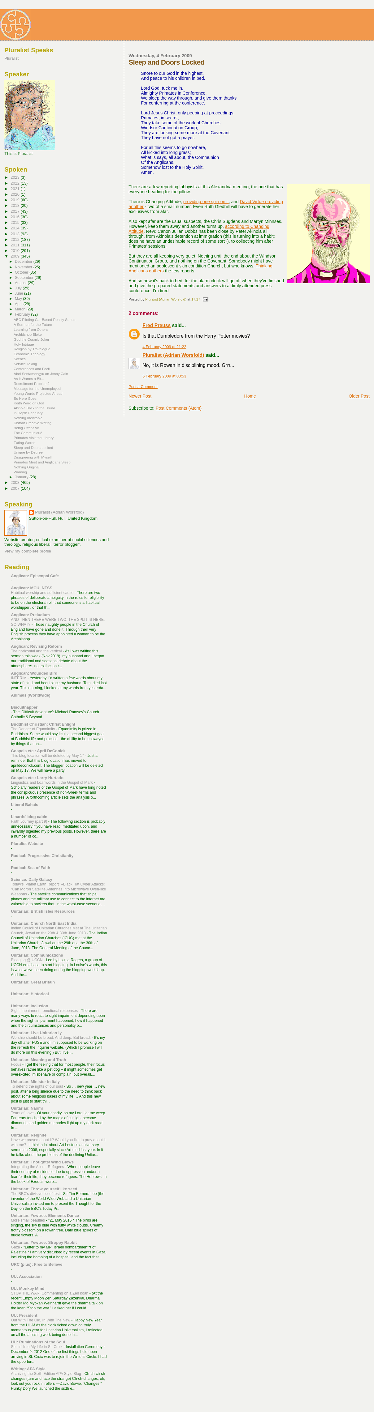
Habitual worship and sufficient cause (42, 593)
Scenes (20, 359)
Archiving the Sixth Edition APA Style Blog (46, 1373)
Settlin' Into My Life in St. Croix (37, 1347)
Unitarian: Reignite (28, 1135)
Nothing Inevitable (28, 418)
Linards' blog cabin (29, 816)
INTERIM (19, 678)
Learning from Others (31, 329)
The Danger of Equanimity (33, 729)
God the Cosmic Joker (31, 339)
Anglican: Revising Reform (36, 646)
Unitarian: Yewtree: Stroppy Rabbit (44, 1242)
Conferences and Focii (32, 369)
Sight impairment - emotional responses (45, 1011)
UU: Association (26, 1276)
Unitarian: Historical (30, 994)
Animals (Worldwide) (30, 695)
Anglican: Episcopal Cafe (35, 576)
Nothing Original (26, 467)
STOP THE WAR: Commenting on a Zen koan (50, 1293)
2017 (15, 211)
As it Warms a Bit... (29, 379)
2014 (15, 228)
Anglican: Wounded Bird (34, 673)
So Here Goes (25, 398)
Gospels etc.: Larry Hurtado (37, 777)
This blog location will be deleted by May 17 (48, 755)
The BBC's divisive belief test (36, 1194)
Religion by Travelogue (32, 349)
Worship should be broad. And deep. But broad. (51, 1037)
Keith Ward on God (29, 403)
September (24, 277)
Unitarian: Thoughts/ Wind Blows (42, 1162)
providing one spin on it (206, 201)
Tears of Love (23, 1113)
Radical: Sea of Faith (30, 867)
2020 (15, 194)
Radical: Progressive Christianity (42, 855)
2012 (15, 239)
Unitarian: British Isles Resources (43, 911)
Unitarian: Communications (37, 955)
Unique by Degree (28, 452)
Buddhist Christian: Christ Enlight (43, 724)
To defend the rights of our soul (37, 1086)
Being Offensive (26, 428)
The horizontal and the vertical (37, 651)
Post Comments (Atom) (179, 408)
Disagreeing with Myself (33, 457)
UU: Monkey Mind (27, 1288)
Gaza (16, 1247)
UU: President (24, 1315)
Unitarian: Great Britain (33, 982)
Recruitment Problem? (32, 384)
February (23, 314)
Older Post (359, 396)
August (21, 283)
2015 (15, 222)
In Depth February (28, 413)
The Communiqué (28, 433)
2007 (15, 488)
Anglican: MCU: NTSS (31, 588)
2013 (15, 234)
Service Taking (25, 364)
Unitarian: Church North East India (43, 923)
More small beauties (28, 1220)
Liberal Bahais (24, 804)
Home (250, 396)
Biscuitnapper (24, 707)
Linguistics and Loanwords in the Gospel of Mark (52, 782)
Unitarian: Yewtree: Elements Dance (45, 1215)
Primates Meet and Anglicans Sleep (42, 462)
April (19, 304)
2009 (15, 256)
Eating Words (24, 443)
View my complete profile (27, 551)
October (22, 272)
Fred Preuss (156, 325)
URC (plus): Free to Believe (36, 1264)
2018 (15, 205)
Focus (16, 1064)
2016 (15, 217)
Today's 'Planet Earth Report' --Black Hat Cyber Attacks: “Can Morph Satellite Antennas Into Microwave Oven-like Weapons (58, 889)
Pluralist (11, 58)
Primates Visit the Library (34, 438)
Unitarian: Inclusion (29, 1006)
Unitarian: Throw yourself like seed (44, 1189)
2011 (15, 245)
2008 (15, 482)
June (19, 293)
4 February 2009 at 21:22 (164, 347)
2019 (15, 200)
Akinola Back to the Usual (34, 408)
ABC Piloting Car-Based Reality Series (44, 320)
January (22, 477)
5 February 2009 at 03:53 (164, 376)
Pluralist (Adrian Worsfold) (173, 355)
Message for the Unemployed (37, 388)
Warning (20, 472)
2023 (15, 177)
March (20, 309)
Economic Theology (29, 354)
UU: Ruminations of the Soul (38, 1342)
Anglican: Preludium (30, 614)
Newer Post (139, 396)
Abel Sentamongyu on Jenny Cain (41, 374)
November (24, 267)
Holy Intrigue (24, 344)
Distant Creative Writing (32, 423)
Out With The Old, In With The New (41, 1320)
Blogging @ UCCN (27, 960)
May (19, 298)
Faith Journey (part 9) (29, 821)
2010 (15, 250)
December (24, 261)
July (19, 288)
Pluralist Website (27, 843)
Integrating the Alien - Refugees (38, 1167)
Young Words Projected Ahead (38, 393)
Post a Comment (143, 387)
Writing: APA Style (28, 1369)
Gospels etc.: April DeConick (38, 751)
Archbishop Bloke (27, 334)
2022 (15, 183)
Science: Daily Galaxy (31, 879)
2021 (15, 188)
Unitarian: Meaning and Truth (38, 1059)
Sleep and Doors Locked (33, 448)
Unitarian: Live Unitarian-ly (36, 1032)
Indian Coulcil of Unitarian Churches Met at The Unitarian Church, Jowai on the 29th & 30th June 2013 (59, 930)
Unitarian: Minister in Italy (35, 1081)
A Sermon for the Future (33, 324)
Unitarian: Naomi (27, 1108)
